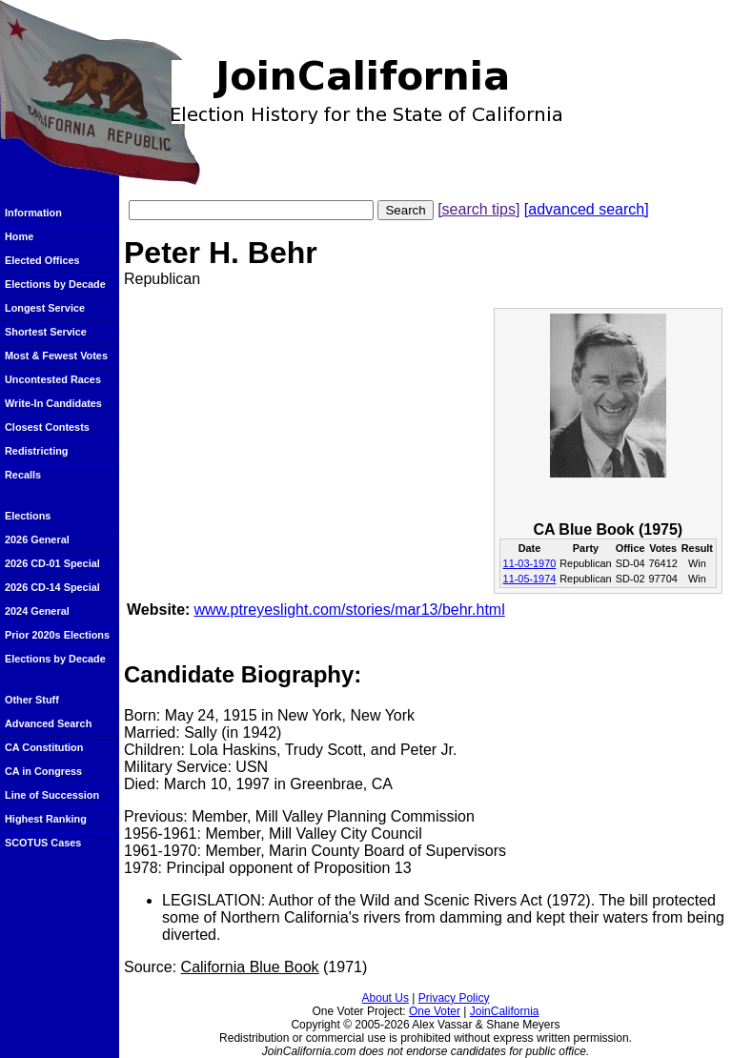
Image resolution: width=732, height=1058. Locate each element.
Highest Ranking (46, 818)
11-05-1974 (530, 578)
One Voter (434, 1011)
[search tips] (478, 209)
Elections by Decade (55, 284)
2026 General (37, 539)
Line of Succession (52, 795)
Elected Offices (42, 260)
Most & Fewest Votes (56, 355)
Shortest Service (46, 331)
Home (19, 236)
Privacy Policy (454, 998)
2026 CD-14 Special (52, 587)
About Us (385, 998)
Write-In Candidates (53, 403)
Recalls (23, 474)
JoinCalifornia (504, 1011)
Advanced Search (48, 723)
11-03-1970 (530, 563)
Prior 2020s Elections (57, 635)
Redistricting (36, 451)
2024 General (37, 611)
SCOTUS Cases (43, 842)
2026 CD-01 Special (52, 563)
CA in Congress (43, 771)
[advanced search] (586, 209)
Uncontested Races (53, 379)
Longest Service (45, 308)
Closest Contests (47, 427)
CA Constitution (44, 747)
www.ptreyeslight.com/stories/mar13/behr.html (348, 609)
